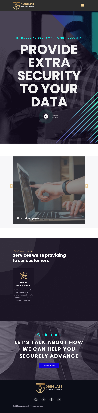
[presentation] (11, 186)
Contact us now (49, 365)
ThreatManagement (23, 284)
